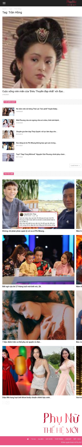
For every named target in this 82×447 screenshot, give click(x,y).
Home (4, 9)
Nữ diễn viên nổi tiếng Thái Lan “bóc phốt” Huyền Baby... (37, 109)
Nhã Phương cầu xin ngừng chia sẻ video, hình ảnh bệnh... (38, 120)
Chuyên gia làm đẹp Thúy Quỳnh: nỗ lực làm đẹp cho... (36, 132)
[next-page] (7, 402)
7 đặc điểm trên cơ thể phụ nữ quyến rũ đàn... (21, 342)
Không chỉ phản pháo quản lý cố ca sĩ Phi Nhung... (23, 231)
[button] (4, 3)
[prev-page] (3, 402)
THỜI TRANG (59, 439)
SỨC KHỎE (49, 439)
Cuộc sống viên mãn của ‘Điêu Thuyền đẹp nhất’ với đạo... (33, 91)
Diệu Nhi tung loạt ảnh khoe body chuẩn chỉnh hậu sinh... (26, 397)
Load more (75, 165)
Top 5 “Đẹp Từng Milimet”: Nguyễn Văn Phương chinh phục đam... (41, 154)
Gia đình (40, 439)
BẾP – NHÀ (77, 439)
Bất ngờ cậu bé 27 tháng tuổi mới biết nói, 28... (22, 286)
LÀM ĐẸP (68, 439)
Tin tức (33, 439)
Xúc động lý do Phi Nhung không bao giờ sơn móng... (36, 143)
